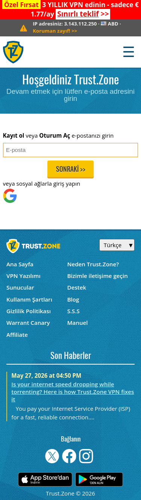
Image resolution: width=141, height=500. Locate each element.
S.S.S (73, 311)
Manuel (77, 322)
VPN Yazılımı (23, 275)
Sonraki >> (70, 169)
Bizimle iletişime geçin (97, 275)
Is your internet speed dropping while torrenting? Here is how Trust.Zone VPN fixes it (72, 391)
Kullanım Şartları (29, 299)
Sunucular (20, 287)
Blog (73, 299)
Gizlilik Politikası (28, 311)
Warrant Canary (28, 322)
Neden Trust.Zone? (93, 264)
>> (83, 14)
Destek (76, 287)
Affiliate (17, 334)
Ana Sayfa (19, 264)
